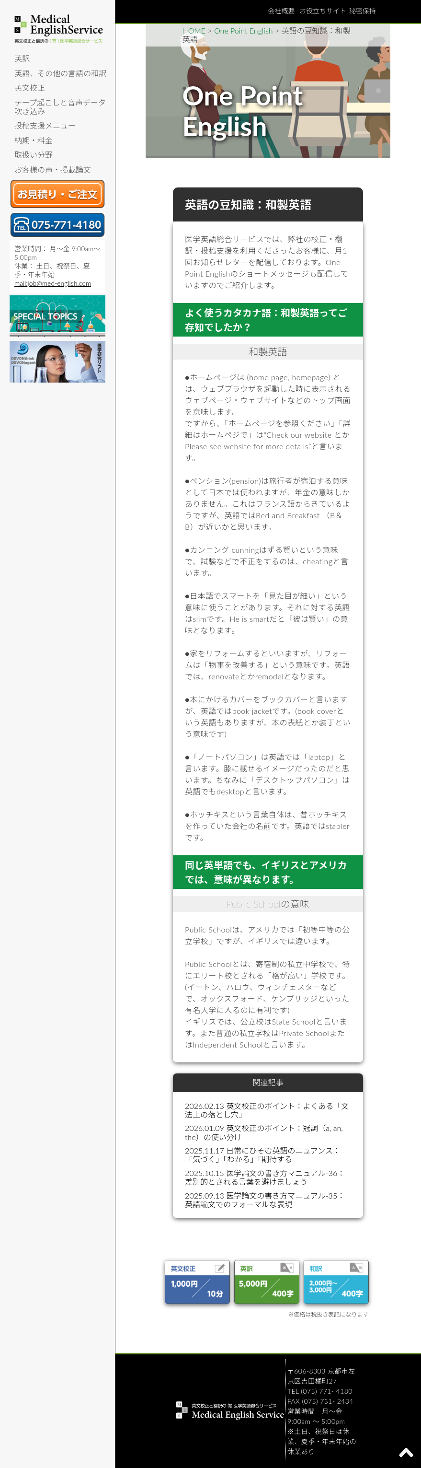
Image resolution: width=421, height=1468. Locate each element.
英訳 (22, 58)
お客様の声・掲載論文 (52, 169)
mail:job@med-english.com (52, 283)
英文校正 (29, 87)
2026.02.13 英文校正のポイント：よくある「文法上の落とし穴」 (267, 1110)
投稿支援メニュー (45, 125)
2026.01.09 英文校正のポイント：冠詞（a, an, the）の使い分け (264, 1132)
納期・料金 (33, 140)
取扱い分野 (33, 154)
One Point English (243, 30)
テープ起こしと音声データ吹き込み (60, 107)
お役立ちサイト (322, 11)
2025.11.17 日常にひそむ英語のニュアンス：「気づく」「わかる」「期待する (263, 1155)
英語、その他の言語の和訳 (60, 73)
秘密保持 (362, 11)
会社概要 (281, 11)
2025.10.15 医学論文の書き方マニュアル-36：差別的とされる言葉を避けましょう (265, 1177)
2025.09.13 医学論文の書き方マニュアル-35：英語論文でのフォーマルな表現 (265, 1200)
